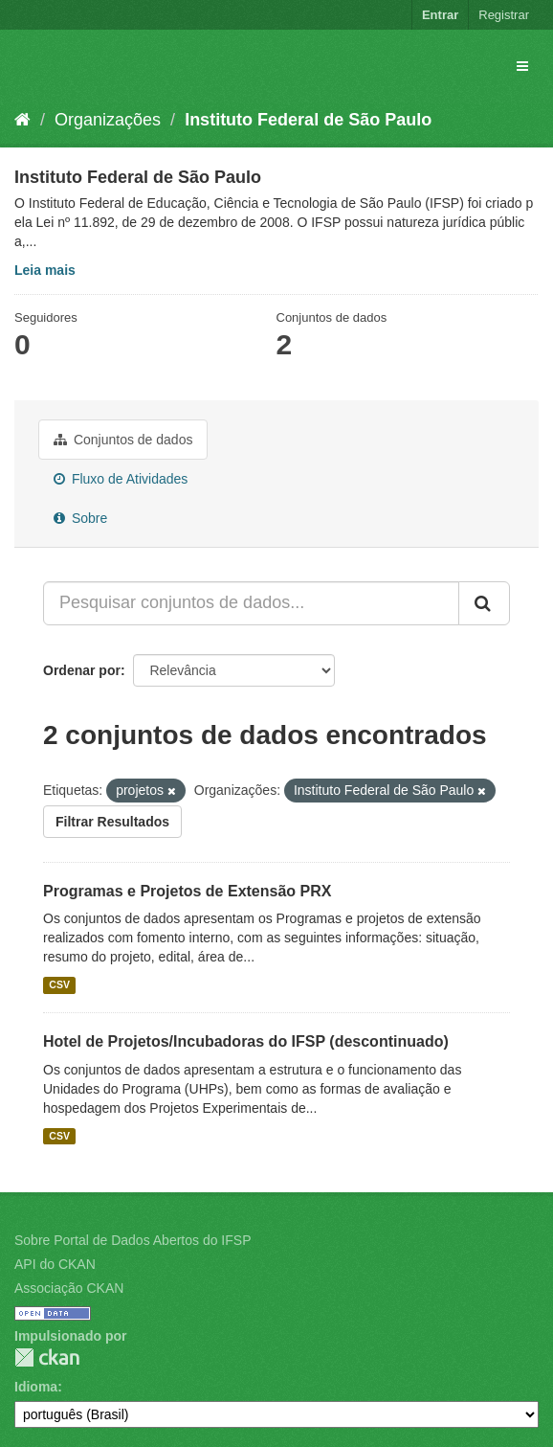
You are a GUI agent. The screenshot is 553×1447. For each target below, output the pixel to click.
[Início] (22, 119)
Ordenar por (82, 670)
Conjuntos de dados (123, 439)
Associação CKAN (68, 1288)
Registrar (503, 15)
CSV (59, 984)
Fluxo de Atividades (121, 478)
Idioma (35, 1386)
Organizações (108, 119)
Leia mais (45, 270)
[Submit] (484, 603)
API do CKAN (55, 1264)
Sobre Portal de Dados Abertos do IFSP (132, 1240)
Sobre (80, 518)
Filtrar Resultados (112, 821)
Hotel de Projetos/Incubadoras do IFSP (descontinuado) (246, 1041)
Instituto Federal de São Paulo (308, 119)
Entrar (440, 15)
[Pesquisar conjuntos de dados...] (251, 603)
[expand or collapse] (522, 66)
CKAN (46, 1357)
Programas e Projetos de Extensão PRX (187, 891)
